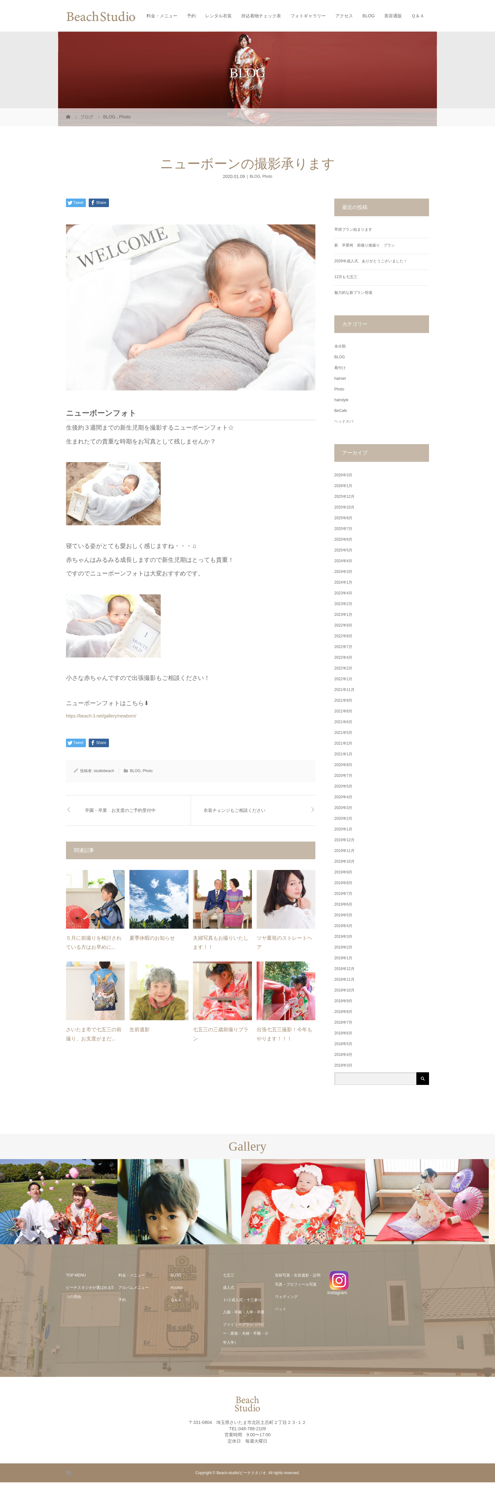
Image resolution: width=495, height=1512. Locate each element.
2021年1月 (343, 754)
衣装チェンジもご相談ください (234, 810)
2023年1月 (343, 614)
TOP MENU (76, 1275)
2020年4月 (343, 797)
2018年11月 (344, 979)
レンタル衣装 (218, 15)
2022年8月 (343, 636)
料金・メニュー (161, 15)
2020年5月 (343, 786)
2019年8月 (343, 883)
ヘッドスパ (343, 421)
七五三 (228, 1275)
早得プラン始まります (353, 229)
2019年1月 (343, 958)
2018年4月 (343, 1054)
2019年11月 (344, 850)
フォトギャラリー (308, 15)
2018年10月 (344, 990)
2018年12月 (344, 969)
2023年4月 (343, 593)
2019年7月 (343, 893)
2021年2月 (343, 743)
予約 (191, 15)
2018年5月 (343, 1044)
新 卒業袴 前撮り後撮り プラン (366, 245)
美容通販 (393, 15)
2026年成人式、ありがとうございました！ (370, 261)
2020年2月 (343, 818)
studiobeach (104, 771)
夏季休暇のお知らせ (152, 938)
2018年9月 (343, 1001)
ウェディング (286, 1297)
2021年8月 (343, 711)
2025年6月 (343, 539)
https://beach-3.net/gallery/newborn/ (101, 715)
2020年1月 (343, 829)
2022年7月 (343, 647)
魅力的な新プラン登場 (353, 292)
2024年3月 (343, 571)
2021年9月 (343, 700)
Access (176, 1287)
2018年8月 (343, 1011)
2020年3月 (343, 808)
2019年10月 (344, 861)
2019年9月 (343, 872)
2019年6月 (343, 904)
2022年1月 (343, 679)
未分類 (340, 346)
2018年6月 (343, 1033)
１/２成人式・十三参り (242, 1300)
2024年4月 (343, 561)
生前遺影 (139, 1029)
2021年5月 (343, 732)
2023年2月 (343, 604)
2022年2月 (343, 668)
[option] (62, 1202)
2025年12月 (344, 496)
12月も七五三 (345, 277)
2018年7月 (343, 1022)
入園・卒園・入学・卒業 (244, 1312)
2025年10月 (344, 507)
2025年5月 (343, 550)
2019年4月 (343, 926)
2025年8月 (343, 518)
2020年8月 (343, 765)
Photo (267, 176)
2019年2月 (343, 947)
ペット (280, 1309)
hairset (340, 378)
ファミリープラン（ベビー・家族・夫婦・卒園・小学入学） (245, 1333)
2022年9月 (343, 625)
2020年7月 (343, 775)
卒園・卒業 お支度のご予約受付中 (120, 810)
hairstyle (341, 400)
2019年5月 (343, 915)
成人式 (228, 1287)
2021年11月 (344, 690)
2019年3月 (343, 936)
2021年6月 (343, 722)
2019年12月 (344, 840)
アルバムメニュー (133, 1287)
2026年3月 (343, 475)
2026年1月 (343, 486)
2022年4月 (343, 657)
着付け (340, 368)
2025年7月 (343, 529)
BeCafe (340, 410)
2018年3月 (343, 1065)
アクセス (344, 15)
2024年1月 (343, 582)
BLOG (368, 15)
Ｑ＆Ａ (417, 15)
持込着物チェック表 (261, 15)
